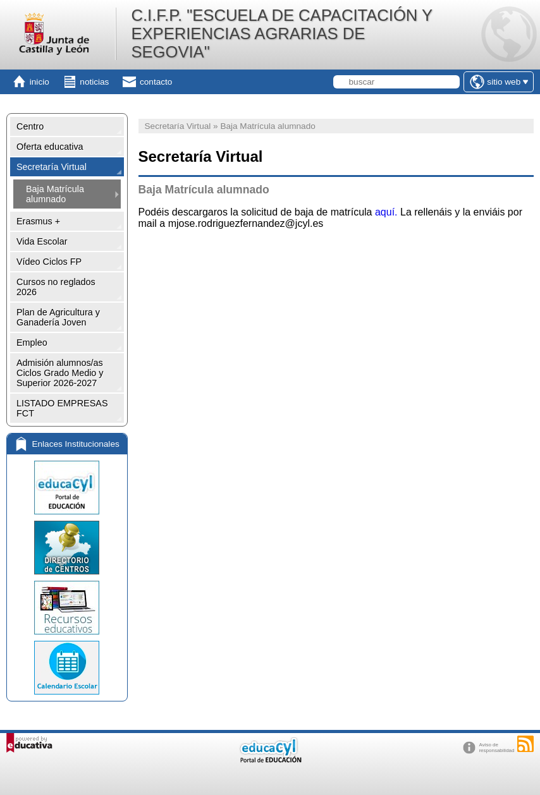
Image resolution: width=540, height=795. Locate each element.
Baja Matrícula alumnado (55, 194)
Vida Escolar (42, 241)
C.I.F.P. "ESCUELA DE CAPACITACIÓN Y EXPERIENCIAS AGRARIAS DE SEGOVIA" (281, 33)
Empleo (31, 342)
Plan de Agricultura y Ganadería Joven (58, 317)
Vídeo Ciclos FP (49, 262)
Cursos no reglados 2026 (55, 287)
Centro (30, 126)
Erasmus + (38, 221)
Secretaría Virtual (51, 167)
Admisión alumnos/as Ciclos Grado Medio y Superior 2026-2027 (60, 373)
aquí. (386, 212)
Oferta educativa (49, 147)
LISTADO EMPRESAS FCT (61, 408)
